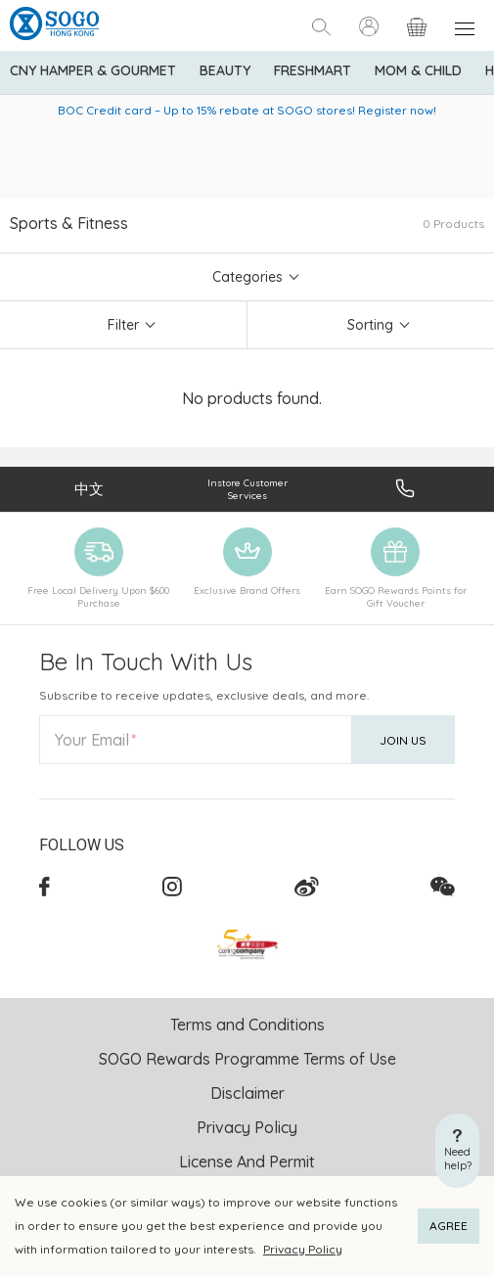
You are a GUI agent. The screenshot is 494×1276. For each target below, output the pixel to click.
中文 (89, 488)
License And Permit (247, 1161)
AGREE (448, 1225)
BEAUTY (225, 70)
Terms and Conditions (247, 1024)
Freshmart (312, 70)
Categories (247, 277)
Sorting (370, 325)
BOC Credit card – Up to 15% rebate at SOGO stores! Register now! (247, 110)
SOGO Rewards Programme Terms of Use (247, 1059)
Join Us (403, 740)
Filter (123, 325)
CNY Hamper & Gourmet (93, 70)
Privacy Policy (302, 1249)
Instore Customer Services (247, 489)
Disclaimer (247, 1093)
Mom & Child (418, 70)
